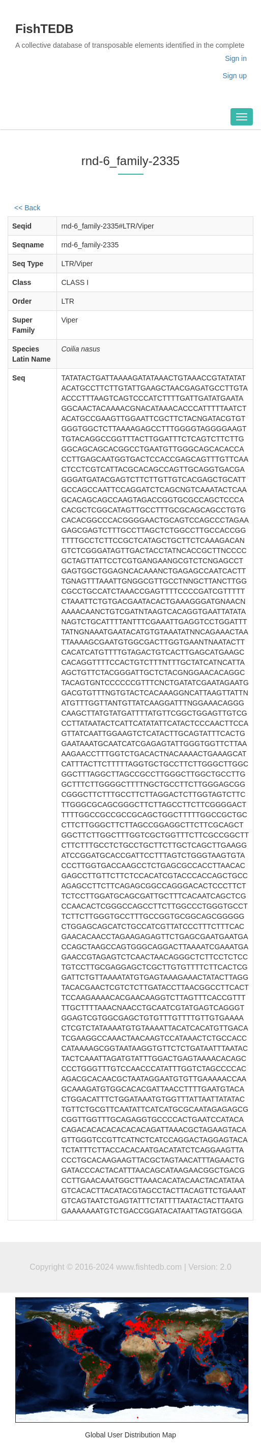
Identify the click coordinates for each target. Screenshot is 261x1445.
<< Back (27, 208)
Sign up (235, 76)
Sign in (236, 58)
